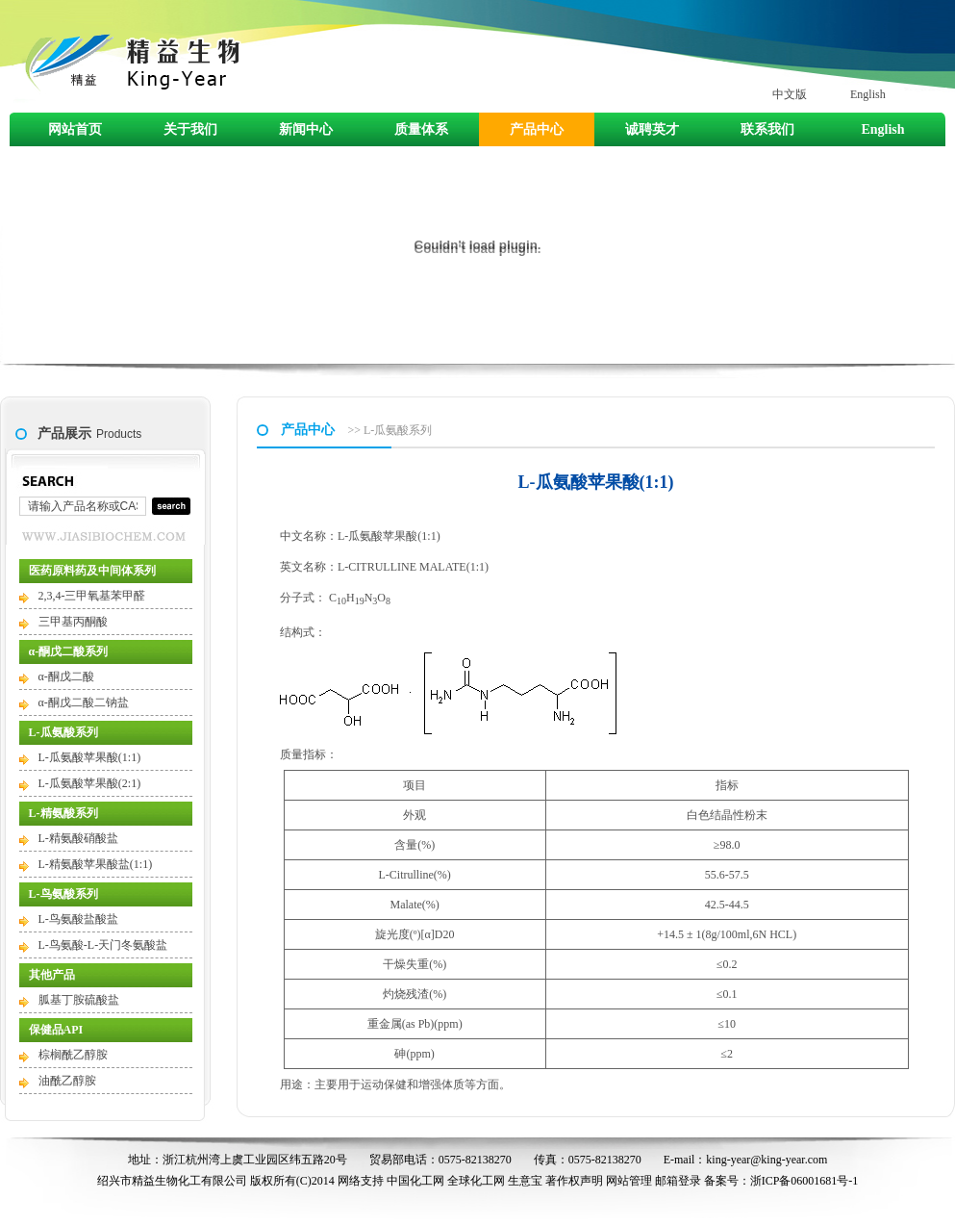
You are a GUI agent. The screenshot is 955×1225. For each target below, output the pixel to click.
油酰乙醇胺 (67, 1080)
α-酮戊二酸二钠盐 (83, 702)
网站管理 (629, 1180)
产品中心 (537, 129)
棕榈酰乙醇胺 (73, 1054)
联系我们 (767, 129)
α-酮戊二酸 (66, 676)
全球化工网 (476, 1180)
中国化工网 (415, 1180)
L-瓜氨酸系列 (63, 732)
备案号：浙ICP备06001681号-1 (781, 1180)
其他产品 (52, 975)
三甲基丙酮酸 (73, 621)
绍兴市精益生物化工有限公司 (172, 1180)
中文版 (789, 94)
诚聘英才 (652, 129)
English (868, 94)
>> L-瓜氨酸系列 (390, 430)
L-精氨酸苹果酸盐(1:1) (95, 864)
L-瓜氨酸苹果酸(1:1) (89, 757)
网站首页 (75, 129)
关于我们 (190, 129)
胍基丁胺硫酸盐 (78, 1000)
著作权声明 (574, 1180)
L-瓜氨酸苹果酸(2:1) (89, 783)
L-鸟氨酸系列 (63, 894)
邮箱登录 (678, 1180)
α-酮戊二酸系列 (69, 651)
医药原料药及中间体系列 (92, 570)
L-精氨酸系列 (63, 813)
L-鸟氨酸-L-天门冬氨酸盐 (103, 945)
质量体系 (421, 129)
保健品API (56, 1029)
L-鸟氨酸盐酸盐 (78, 919)
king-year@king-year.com (766, 1159)
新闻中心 (306, 129)
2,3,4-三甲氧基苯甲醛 (92, 595)
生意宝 (525, 1180)
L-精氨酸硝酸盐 (78, 838)
